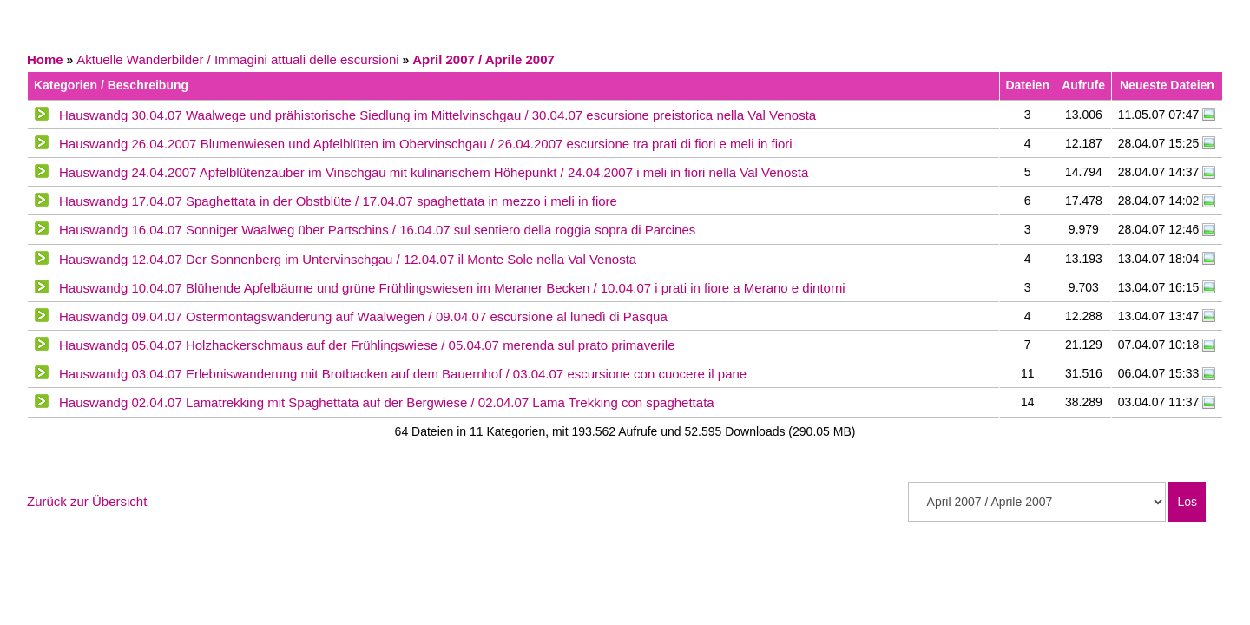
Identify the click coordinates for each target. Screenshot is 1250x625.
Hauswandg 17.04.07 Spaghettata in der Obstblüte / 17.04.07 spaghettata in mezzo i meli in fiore (338, 201)
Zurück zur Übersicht (87, 501)
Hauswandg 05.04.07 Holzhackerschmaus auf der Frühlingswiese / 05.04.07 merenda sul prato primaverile (367, 345)
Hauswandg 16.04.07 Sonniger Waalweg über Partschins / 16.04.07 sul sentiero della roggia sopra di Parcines (377, 229)
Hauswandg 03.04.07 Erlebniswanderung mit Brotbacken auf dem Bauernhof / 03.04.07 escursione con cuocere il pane (403, 373)
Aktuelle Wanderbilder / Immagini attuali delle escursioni (237, 59)
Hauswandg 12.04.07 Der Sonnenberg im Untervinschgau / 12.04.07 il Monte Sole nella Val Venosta (347, 259)
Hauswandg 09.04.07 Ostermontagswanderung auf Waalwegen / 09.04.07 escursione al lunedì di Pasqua (363, 316)
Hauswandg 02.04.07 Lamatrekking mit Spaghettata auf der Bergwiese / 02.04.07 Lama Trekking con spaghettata (386, 402)
